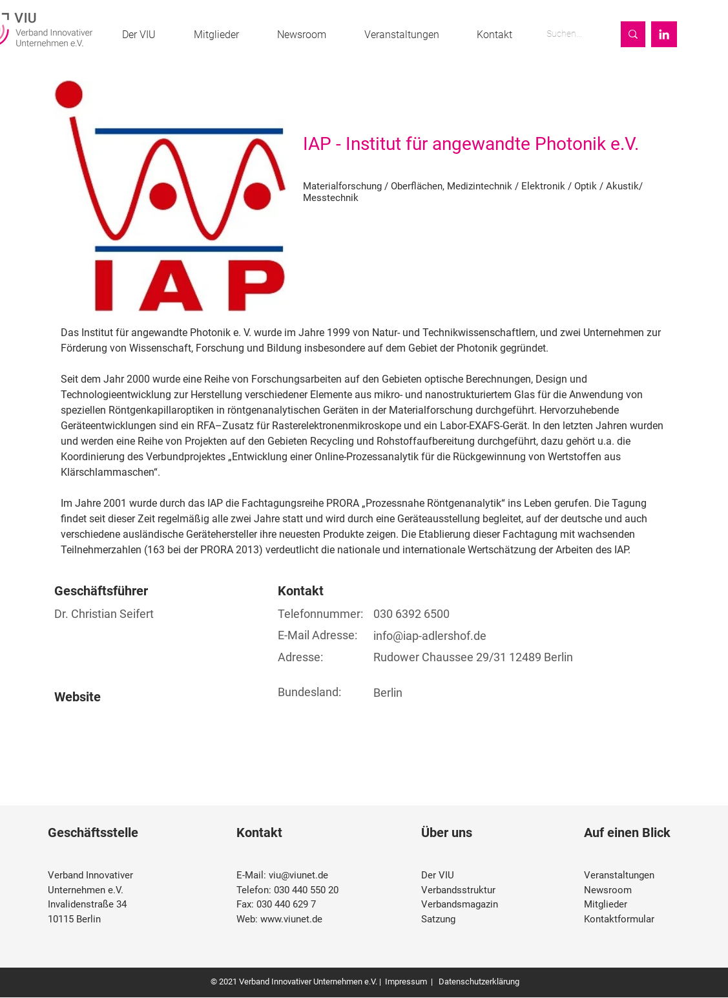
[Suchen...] (570, 34)
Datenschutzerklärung (478, 981)
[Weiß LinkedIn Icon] (664, 34)
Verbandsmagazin (459, 904)
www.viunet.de (291, 919)
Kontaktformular (619, 919)
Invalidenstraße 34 (87, 904)
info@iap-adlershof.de (429, 635)
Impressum (406, 981)
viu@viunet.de (298, 875)
